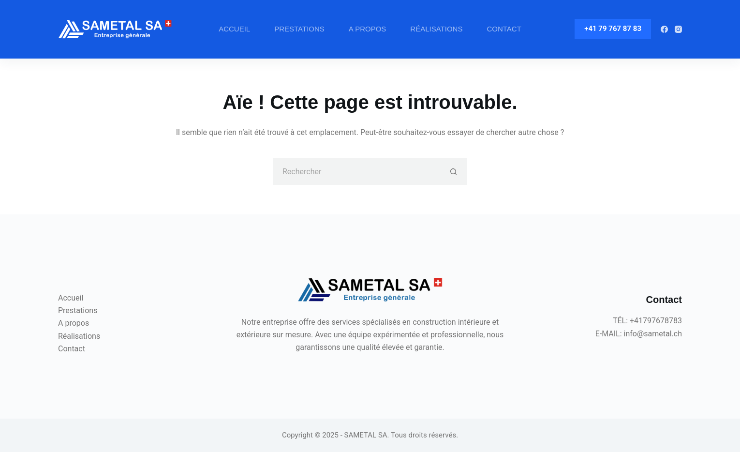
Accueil (234, 29)
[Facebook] (664, 29)
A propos (367, 29)
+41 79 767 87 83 (612, 28)
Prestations (299, 29)
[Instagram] (678, 29)
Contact (504, 29)
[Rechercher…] (356, 171)
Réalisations (436, 29)
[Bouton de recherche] (453, 171)
